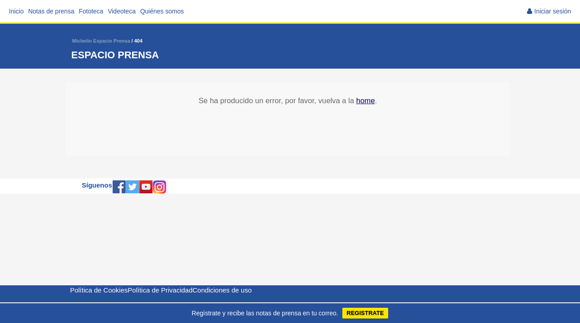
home (365, 100)
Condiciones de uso (222, 290)
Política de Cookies (99, 290)
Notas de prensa (51, 11)
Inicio (16, 11)
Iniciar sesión (552, 11)
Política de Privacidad (160, 290)
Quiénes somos (162, 11)
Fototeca (91, 11)
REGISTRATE (365, 313)
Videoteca (122, 11)
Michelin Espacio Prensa (101, 41)
